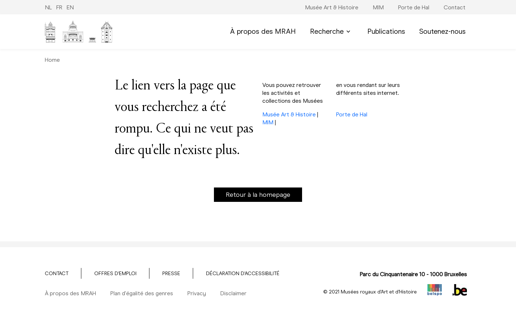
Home (52, 59)
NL (48, 7)
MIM (267, 122)
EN (70, 7)
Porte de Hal (351, 114)
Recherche (331, 31)
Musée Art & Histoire (289, 114)
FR (59, 7)
